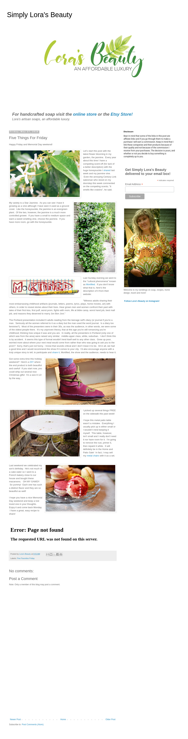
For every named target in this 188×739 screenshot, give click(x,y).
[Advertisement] (62, 689)
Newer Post (15, 719)
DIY (32, 362)
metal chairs (93, 455)
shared (107, 170)
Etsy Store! (122, 114)
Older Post (110, 719)
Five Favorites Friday (26, 558)
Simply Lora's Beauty (39, 15)
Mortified (90, 284)
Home (63, 719)
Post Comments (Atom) (33, 724)
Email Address (134, 184)
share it (56, 352)
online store (85, 114)
